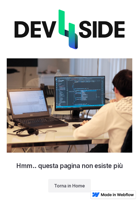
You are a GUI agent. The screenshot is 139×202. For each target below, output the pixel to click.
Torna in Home (69, 186)
